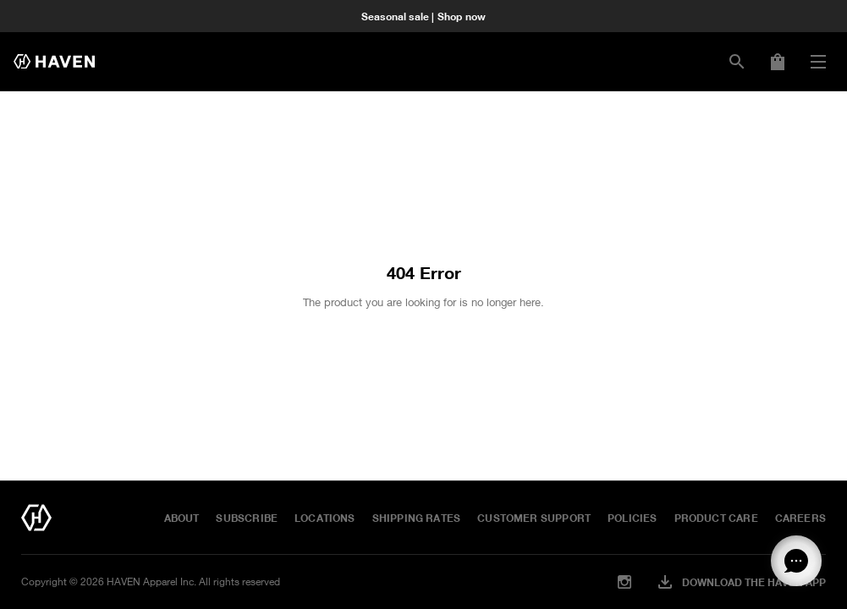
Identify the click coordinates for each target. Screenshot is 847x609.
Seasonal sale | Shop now (423, 16)
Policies (632, 517)
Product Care (716, 517)
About (182, 517)
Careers (800, 517)
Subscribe (247, 517)
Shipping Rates (416, 517)
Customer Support (534, 517)
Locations (324, 517)
